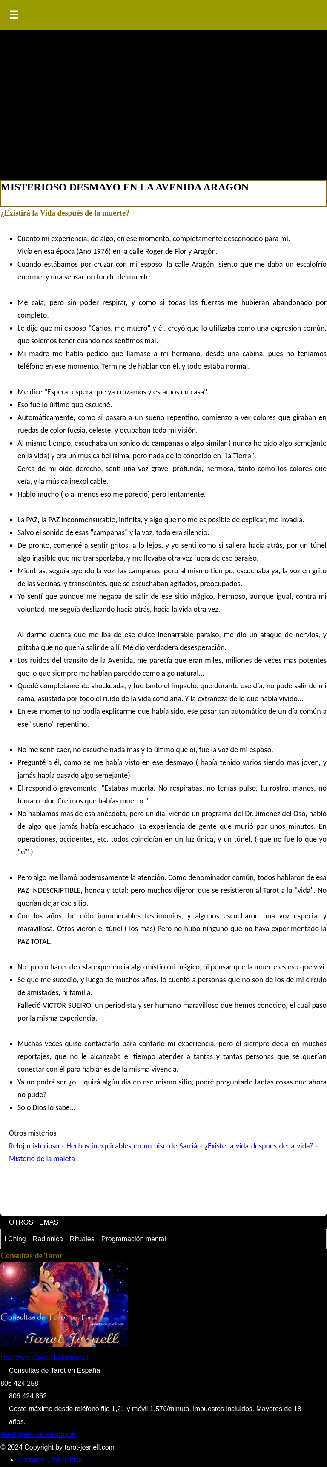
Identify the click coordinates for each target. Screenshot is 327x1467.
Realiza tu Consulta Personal (44, 1357)
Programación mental (133, 1239)
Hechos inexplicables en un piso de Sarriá (132, 1146)
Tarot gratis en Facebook (37, 1434)
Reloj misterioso (35, 1146)
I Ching (15, 1239)
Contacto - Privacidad (50, 1460)
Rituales (82, 1239)
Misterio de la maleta (42, 1158)
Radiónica (48, 1239)
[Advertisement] (163, 103)
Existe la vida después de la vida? (260, 1146)
